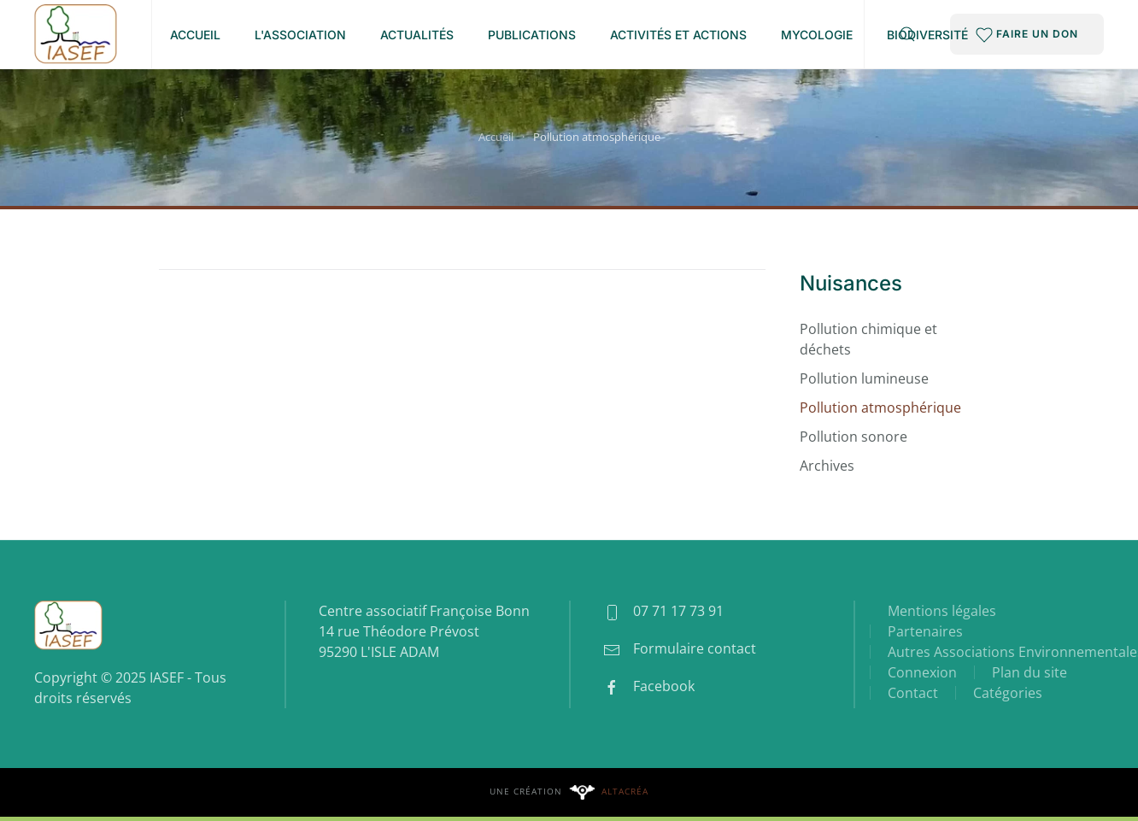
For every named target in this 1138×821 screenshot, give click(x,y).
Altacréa (624, 791)
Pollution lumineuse (864, 378)
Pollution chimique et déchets (868, 339)
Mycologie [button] (817, 34)
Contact (913, 692)
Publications (532, 34)
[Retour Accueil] (75, 34)
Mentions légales (942, 610)
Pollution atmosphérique (880, 407)
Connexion (922, 672)
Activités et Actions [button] (678, 34)
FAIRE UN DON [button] (1027, 35)
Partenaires (925, 631)
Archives (827, 465)
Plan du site (1029, 672)
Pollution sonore (853, 436)
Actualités (417, 34)
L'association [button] (300, 34)
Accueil (195, 34)
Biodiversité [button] (927, 34)
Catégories (1007, 692)
